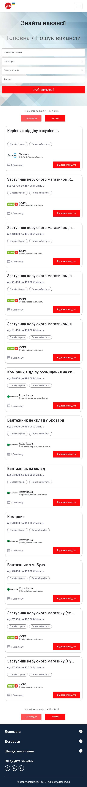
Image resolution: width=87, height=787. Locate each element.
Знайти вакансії (43, 89)
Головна (18, 38)
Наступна (55, 118)
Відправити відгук (66, 165)
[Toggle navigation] (78, 6)
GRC (43, 781)
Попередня (31, 118)
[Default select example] (43, 61)
